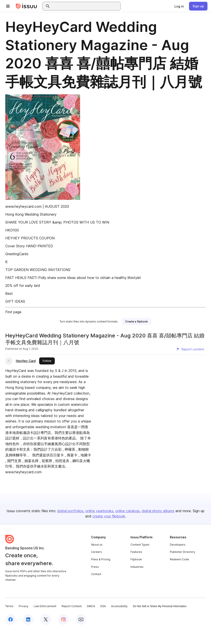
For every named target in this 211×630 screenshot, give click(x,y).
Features (136, 552)
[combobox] (85, 6)
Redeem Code (179, 559)
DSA (103, 606)
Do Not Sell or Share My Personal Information (159, 606)
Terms (9, 606)
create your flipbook (108, 516)
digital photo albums (158, 511)
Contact (96, 574)
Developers (177, 544)
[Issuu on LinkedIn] (28, 619)
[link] (179, 6)
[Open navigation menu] (8, 6)
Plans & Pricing (100, 559)
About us (97, 544)
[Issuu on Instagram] (63, 619)
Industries (136, 566)
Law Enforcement (45, 606)
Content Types (139, 544)
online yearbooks (99, 511)
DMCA (91, 606)
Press (95, 566)
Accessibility (119, 606)
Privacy (23, 606)
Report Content (72, 606)
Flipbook (136, 559)
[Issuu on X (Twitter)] (45, 619)
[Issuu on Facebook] (10, 619)
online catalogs (127, 511)
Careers (96, 552)
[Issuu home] (26, 6)
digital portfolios (70, 511)
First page (13, 312)
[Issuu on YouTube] (81, 619)
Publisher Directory (182, 552)
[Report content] (190, 349)
